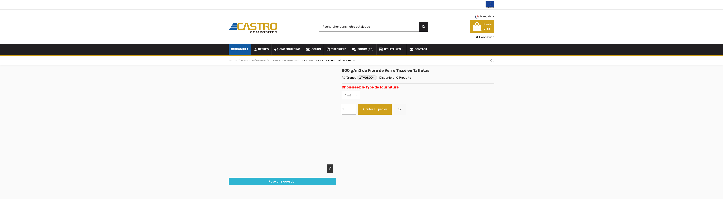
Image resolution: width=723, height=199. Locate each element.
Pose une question (282, 181)
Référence (349, 77)
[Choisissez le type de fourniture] (351, 95)
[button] (391, 49)
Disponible (386, 77)
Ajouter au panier (375, 109)
